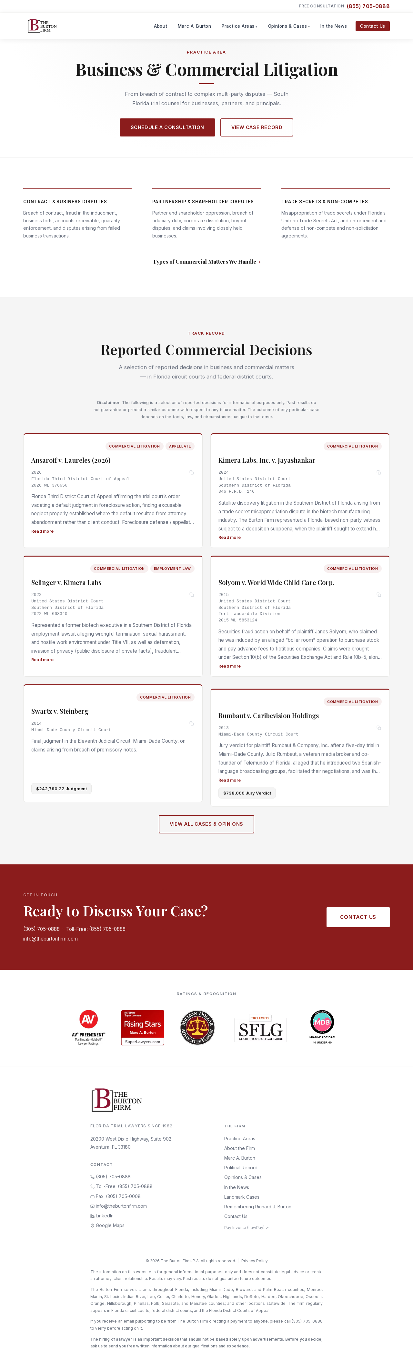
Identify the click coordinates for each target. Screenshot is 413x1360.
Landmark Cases (241, 1197)
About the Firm (239, 1148)
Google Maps (107, 1225)
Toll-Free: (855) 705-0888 (96, 929)
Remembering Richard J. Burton (257, 1206)
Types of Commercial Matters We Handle (204, 261)
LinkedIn (102, 1215)
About (160, 26)
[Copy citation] (192, 475)
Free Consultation (344, 6)
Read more (42, 533)
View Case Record (256, 127)
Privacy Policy (254, 1260)
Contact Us (372, 26)
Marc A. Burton (194, 26)
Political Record (240, 1167)
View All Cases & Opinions (206, 831)
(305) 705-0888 (41, 929)
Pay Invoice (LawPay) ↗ (246, 1227)
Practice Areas (238, 26)
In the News (333, 26)
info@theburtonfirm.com (50, 939)
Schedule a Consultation (167, 127)
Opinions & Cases (287, 26)
